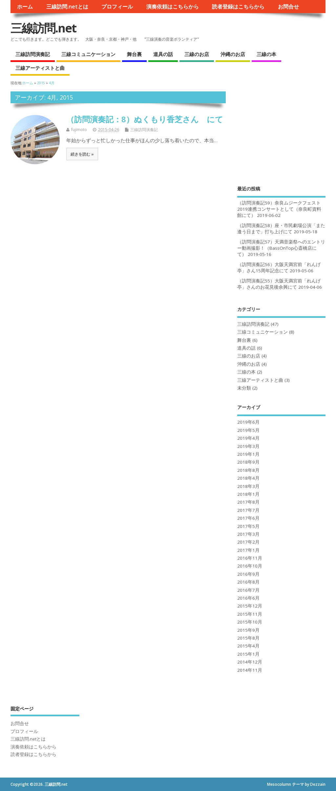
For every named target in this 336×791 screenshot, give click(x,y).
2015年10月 (249, 622)
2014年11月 (249, 670)
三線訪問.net (43, 28)
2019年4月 (248, 438)
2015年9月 (248, 630)
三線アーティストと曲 (40, 68)
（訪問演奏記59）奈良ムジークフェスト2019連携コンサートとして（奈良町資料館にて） (279, 209)
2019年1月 (248, 454)
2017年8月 (248, 502)
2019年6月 (248, 422)
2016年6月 (248, 598)
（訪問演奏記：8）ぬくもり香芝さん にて (144, 119)
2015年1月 (248, 654)
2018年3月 (248, 486)
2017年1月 (248, 550)
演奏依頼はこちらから (172, 6)
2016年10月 (249, 566)
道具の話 (163, 54)
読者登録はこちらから (238, 6)
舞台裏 (134, 54)
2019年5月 (248, 430)
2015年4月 (248, 646)
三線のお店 (196, 54)
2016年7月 (248, 590)
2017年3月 (248, 534)
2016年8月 (248, 582)
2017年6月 (248, 518)
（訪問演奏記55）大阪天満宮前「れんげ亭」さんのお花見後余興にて (279, 284)
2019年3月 (248, 446)
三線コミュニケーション (88, 54)
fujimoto (79, 129)
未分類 (244, 388)
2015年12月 (249, 606)
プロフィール (117, 6)
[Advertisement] (281, 132)
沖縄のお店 (232, 54)
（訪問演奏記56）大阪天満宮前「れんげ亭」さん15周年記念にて (279, 267)
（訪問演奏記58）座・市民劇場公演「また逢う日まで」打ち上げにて (281, 228)
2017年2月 (248, 542)
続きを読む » (82, 154)
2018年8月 (248, 470)
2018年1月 (248, 494)
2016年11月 (249, 558)
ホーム (25, 6)
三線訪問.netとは (67, 6)
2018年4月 (248, 478)
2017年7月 (248, 510)
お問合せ (288, 6)
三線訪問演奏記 (32, 54)
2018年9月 (248, 462)
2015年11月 (249, 614)
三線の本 (266, 54)
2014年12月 (249, 662)
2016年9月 (248, 574)
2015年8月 (248, 638)
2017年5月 (248, 526)
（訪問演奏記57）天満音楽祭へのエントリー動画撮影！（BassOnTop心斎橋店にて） (281, 248)
